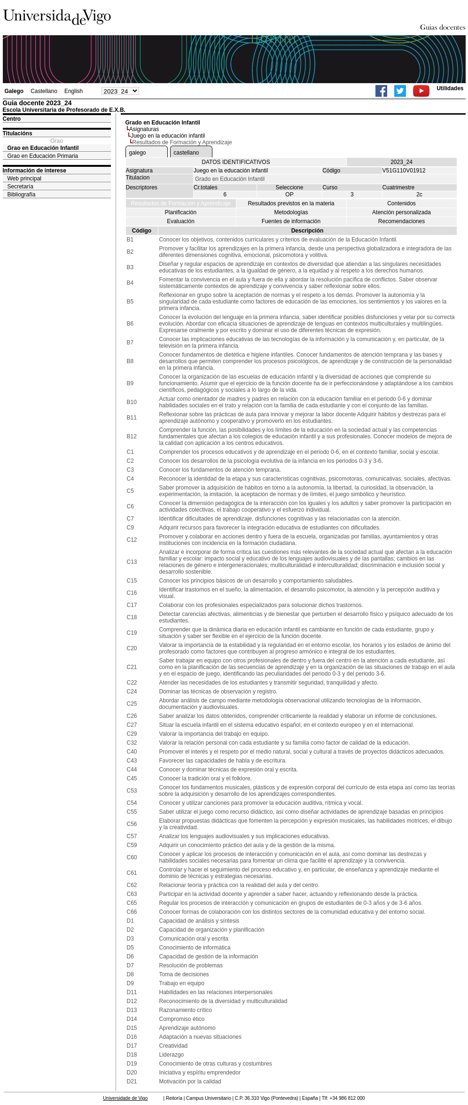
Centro (12, 119)
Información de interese (34, 170)
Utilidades (450, 88)
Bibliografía (22, 194)
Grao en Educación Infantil (43, 148)
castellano (186, 152)
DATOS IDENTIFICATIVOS (236, 162)
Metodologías (291, 212)
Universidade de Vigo (125, 1098)
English (73, 91)
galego (137, 152)
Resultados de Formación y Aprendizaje (180, 203)
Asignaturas (144, 129)
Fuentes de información (291, 221)
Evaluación (181, 221)
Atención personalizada (401, 212)
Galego (14, 91)
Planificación (180, 212)
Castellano (44, 91)
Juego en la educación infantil (168, 135)
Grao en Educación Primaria (43, 156)
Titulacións (17, 133)
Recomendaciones (401, 221)
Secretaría (20, 186)
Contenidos (401, 203)
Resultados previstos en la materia (291, 203)
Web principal (24, 178)
